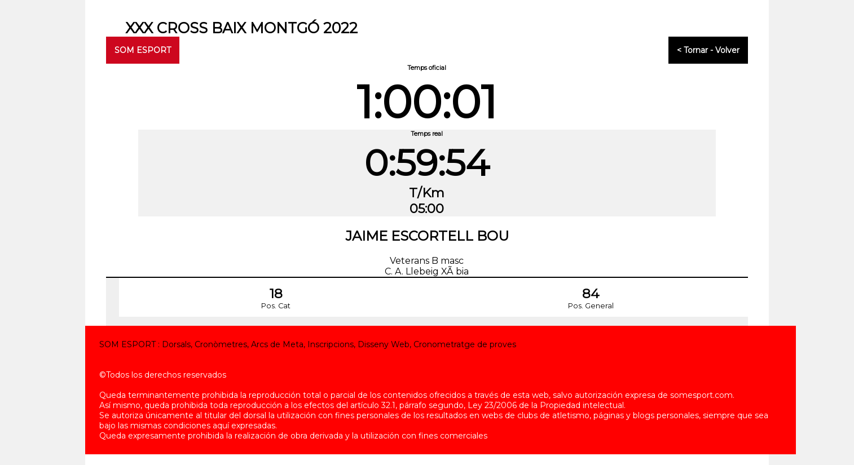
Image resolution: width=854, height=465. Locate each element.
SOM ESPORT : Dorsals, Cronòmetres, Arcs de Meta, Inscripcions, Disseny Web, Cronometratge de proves (307, 344)
